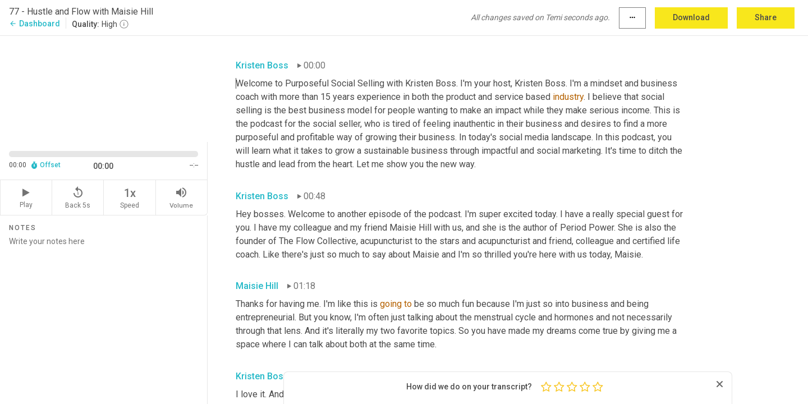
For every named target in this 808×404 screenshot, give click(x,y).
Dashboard (34, 23)
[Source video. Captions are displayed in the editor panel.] (104, 88)
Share (766, 17)
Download (691, 17)
